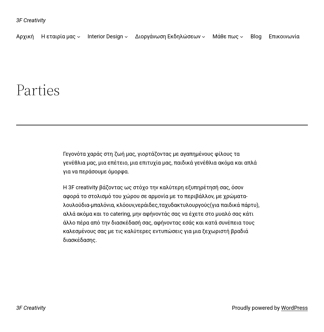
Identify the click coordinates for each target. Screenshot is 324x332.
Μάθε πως (226, 36)
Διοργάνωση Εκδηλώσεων (167, 36)
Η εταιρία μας (58, 36)
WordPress (294, 308)
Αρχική (25, 36)
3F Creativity (30, 20)
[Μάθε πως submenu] (241, 36)
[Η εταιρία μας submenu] (78, 36)
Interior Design (105, 36)
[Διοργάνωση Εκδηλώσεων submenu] (203, 36)
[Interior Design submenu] (126, 36)
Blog (256, 36)
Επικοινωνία (284, 36)
